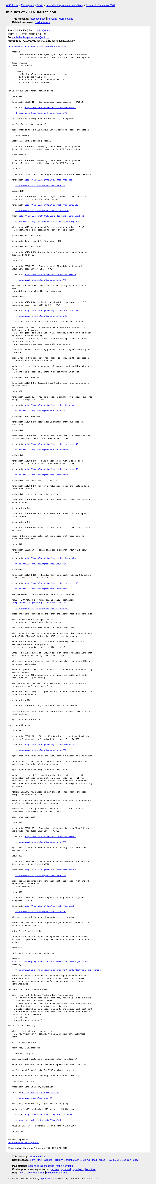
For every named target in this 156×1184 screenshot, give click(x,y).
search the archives (56, 1172)
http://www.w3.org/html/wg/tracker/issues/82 (50, 836)
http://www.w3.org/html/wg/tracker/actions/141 (51, 310)
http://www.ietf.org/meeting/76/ (40, 1092)
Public (39, 5)
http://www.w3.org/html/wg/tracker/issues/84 (50, 906)
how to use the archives (31, 1172)
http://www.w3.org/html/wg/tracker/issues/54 (50, 558)
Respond (52, 18)
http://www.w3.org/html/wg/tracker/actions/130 (51, 205)
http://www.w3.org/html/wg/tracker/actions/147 (39, 602)
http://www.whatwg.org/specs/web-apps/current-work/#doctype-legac (49, 962)
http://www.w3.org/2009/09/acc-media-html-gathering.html (51, 216)
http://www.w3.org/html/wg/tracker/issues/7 (49, 180)
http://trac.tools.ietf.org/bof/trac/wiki (48, 1114)
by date (55, 1169)
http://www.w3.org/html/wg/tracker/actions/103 (51, 583)
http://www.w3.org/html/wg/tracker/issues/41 (50, 107)
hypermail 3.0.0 (48, 1178)
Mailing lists (27, 5)
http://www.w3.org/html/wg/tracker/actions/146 (51, 444)
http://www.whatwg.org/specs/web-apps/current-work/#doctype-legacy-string (58, 970)
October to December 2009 (100, 5)
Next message (42, 22)
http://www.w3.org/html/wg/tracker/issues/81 (50, 744)
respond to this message (40, 1166)
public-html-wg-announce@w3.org (64, 5)
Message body (38, 18)
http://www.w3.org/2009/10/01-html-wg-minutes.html (37, 46)
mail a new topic (64, 1166)
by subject (78, 1169)
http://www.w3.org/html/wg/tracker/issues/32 (50, 405)
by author (90, 1169)
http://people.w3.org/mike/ (23, 1142)
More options (66, 18)
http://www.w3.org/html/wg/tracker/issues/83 (50, 870)
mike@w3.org (44, 30)
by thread (66, 1169)
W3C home (12, 5)
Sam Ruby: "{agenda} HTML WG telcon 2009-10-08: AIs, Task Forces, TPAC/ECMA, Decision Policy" (84, 1160)
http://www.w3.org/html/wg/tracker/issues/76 (50, 274)
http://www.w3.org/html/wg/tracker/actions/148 (51, 469)
